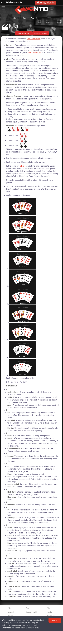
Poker (21, 166)
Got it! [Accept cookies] (54, 620)
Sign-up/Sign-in (45, 2)
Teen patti (11, 612)
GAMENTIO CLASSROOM (40, 33)
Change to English (31, 612)
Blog (24, 17)
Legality (49, 612)
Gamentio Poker (33, 39)
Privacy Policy (33, 628)
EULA (48, 608)
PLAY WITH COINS (23, 33)
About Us (34, 17)
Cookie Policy (19, 628)
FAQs (14, 17)
